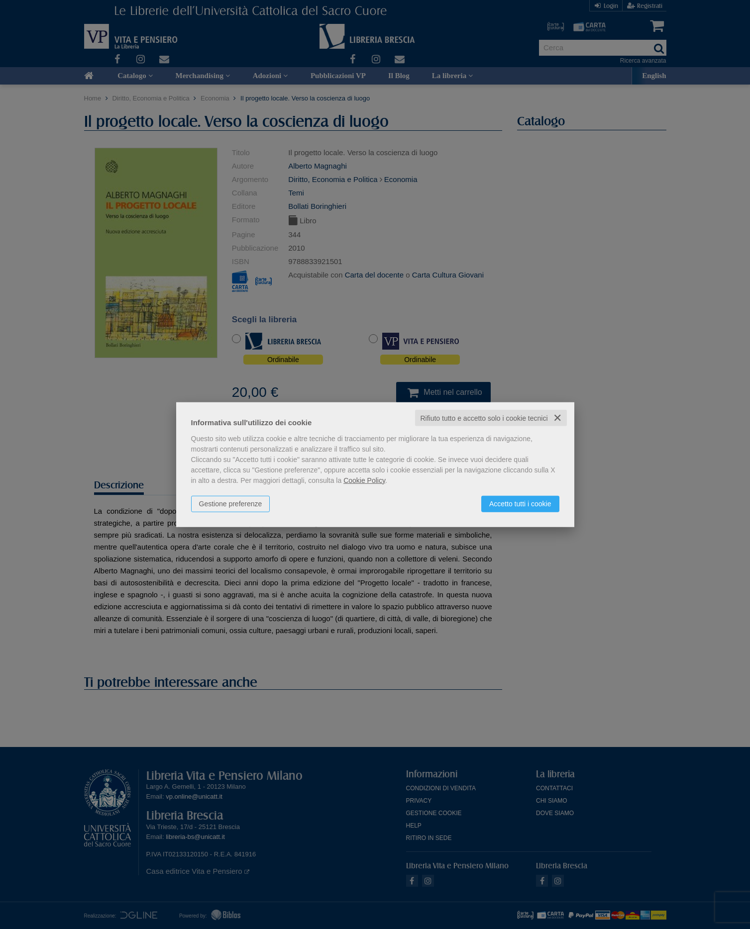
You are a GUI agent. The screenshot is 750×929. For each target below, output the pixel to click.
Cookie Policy (364, 480)
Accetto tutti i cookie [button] (520, 503)
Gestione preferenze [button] (230, 503)
